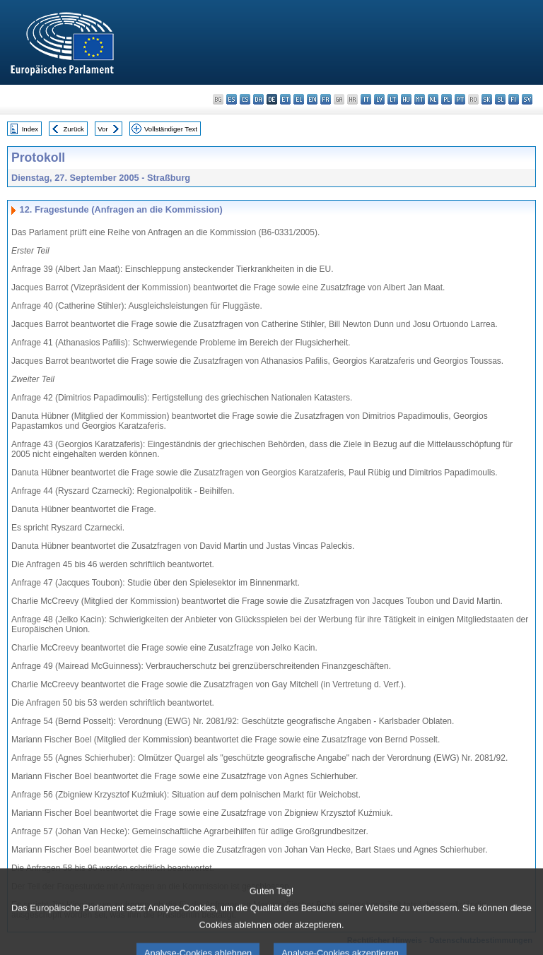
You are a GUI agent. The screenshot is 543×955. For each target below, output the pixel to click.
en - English (312, 99)
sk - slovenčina (486, 99)
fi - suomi (513, 99)
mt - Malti (419, 99)
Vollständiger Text (170, 129)
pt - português (460, 99)
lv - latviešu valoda (379, 99)
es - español (231, 99)
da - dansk (258, 99)
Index (30, 129)
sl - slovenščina (500, 99)
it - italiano (366, 99)
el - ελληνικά (298, 99)
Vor (102, 129)
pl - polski (446, 99)
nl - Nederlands (433, 99)
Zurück (74, 129)
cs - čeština (245, 99)
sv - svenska (527, 99)
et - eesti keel (285, 99)
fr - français (325, 99)
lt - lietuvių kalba (392, 99)
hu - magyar (406, 99)
